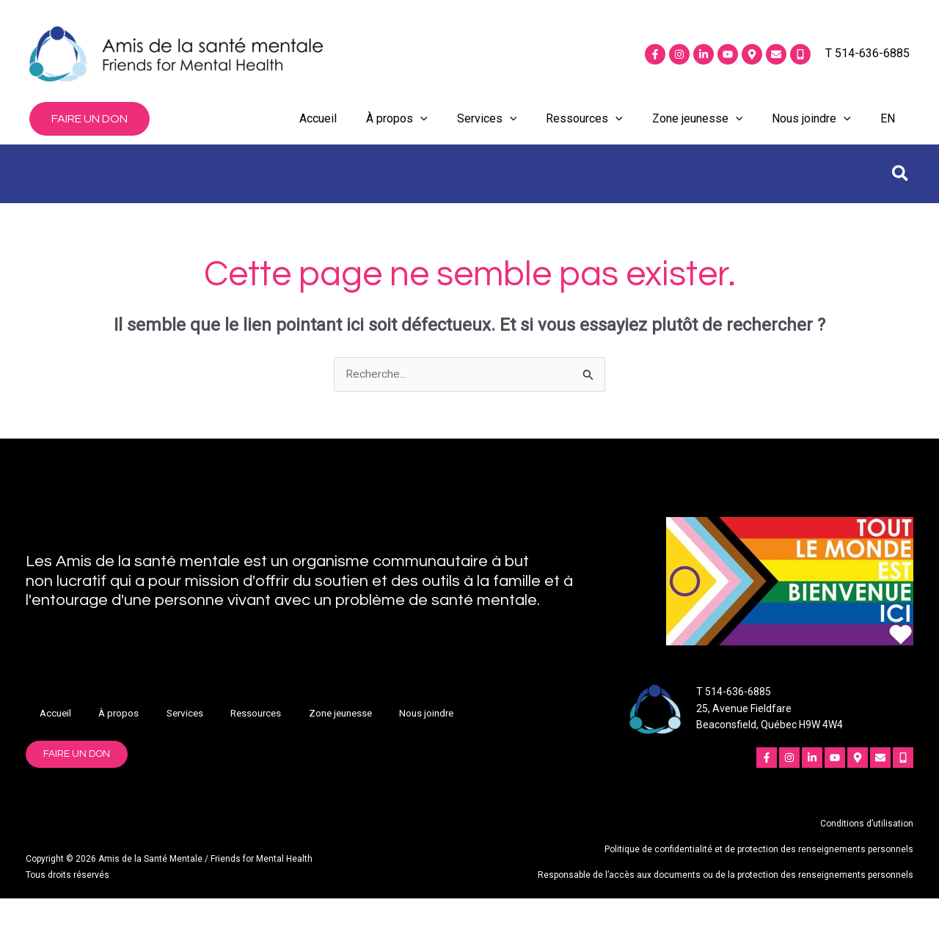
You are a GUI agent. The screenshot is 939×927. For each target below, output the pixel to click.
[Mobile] (800, 54)
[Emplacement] (752, 54)
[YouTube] (727, 54)
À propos (397, 133)
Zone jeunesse (697, 133)
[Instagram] (679, 54)
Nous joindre (811, 133)
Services (487, 133)
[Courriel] (776, 54)
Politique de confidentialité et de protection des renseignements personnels (758, 879)
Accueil (318, 133)
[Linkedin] (703, 54)
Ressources (584, 133)
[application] (420, 133)
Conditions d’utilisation (866, 854)
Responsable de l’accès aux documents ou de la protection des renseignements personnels (725, 904)
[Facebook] (655, 54)
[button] (89, 133)
